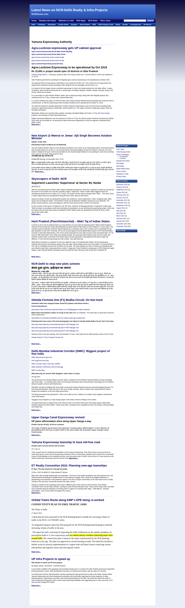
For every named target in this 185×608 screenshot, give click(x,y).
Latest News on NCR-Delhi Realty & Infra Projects (69, 10)
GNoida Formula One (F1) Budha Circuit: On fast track (67, 300)
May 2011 (119, 211)
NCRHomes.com (39, 14)
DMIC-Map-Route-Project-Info (41, 357)
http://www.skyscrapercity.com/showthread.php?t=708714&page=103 (55, 328)
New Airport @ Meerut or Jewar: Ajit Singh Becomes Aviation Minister (71, 137)
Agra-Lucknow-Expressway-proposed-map (47, 64)
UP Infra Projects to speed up (50, 559)
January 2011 (121, 221)
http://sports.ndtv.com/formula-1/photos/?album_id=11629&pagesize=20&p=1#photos (60, 309)
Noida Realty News (123, 169)
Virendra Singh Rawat (39, 75)
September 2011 (122, 205)
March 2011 (120, 216)
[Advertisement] (92, 2)
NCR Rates (93, 21)
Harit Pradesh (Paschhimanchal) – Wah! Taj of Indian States (70, 221)
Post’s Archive (121, 171)
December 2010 (121, 224)
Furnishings (124, 156)
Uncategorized (135, 25)
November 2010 (121, 226)
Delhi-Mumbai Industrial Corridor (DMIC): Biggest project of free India (70, 352)
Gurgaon (74, 25)
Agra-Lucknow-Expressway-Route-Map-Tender (48, 54)
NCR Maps (81, 21)
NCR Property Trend (105, 25)
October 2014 (121, 187)
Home (34, 21)
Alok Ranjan (70, 101)
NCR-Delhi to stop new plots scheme (55, 263)
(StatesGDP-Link (46, 235)
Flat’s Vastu (105, 21)
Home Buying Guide (123, 152)
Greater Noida (63, 25)
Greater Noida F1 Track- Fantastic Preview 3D (47, 337)
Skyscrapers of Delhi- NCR (49, 178)
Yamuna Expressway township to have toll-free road (65, 442)
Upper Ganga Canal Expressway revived (58, 417)
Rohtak (125, 25)
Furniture (123, 158)
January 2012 (121, 198)
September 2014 (122, 190)
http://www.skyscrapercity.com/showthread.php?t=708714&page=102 (55, 324)
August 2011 (120, 208)
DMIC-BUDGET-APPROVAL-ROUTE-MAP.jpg (47, 367)
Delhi (33, 25)
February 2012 (121, 195)
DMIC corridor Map (37, 370)
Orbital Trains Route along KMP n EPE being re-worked (67, 500)
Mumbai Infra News (47, 21)
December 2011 (121, 200)
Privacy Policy (121, 176)
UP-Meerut (147, 25)
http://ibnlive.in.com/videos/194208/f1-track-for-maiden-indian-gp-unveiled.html (58, 318)
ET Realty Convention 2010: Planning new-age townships (69, 465)
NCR (94, 25)
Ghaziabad (52, 25)
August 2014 (120, 192)
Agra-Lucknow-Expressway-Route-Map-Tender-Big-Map (51, 51)
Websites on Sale (66, 21)
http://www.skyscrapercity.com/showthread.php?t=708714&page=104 (55, 331)
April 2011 (119, 213)
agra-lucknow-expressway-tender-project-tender (47, 57)
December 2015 (121, 184)
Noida (118, 25)
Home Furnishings (122, 154)
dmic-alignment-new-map (40, 360)
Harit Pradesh (85, 25)
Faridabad (41, 25)
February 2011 (121, 218)
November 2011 (121, 203)
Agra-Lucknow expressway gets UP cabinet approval (66, 48)
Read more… (36, 124)
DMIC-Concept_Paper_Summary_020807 (45, 364)
